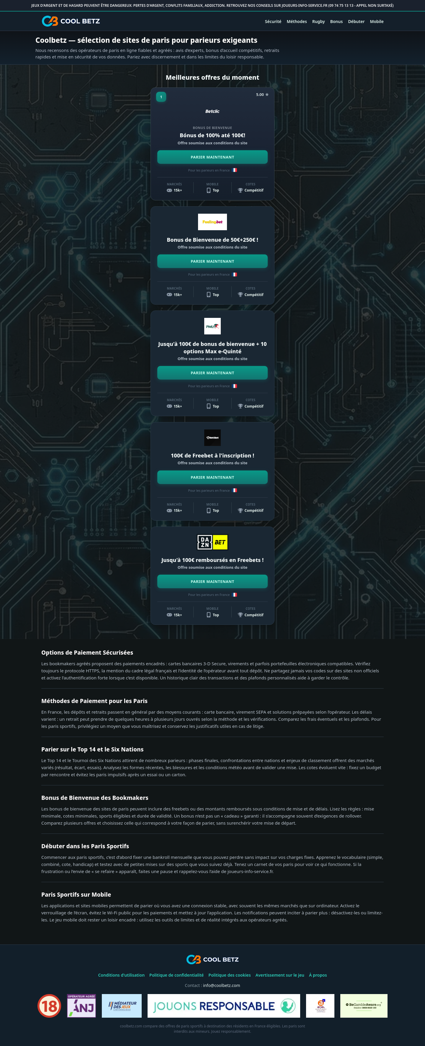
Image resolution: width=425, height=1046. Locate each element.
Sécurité (273, 21)
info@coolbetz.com (221, 985)
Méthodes (297, 21)
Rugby (318, 21)
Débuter (356, 21)
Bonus (336, 21)
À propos (318, 975)
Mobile (377, 21)
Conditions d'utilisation (121, 975)
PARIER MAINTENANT (212, 157)
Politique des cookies (229, 975)
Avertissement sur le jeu (280, 975)
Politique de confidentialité (176, 975)
